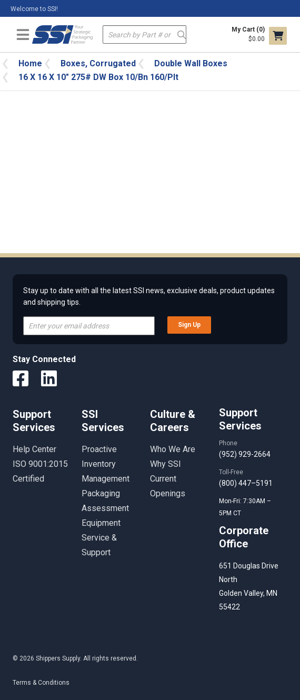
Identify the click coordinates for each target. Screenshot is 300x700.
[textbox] (144, 34)
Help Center (34, 449)
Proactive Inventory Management (105, 464)
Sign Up (189, 324)
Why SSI (165, 464)
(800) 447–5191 (246, 483)
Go (181, 34)
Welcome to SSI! (34, 9)
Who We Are (172, 449)
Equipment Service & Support (101, 537)
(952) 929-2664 (245, 454)
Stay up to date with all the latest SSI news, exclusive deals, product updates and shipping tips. (149, 296)
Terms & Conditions (41, 682)
